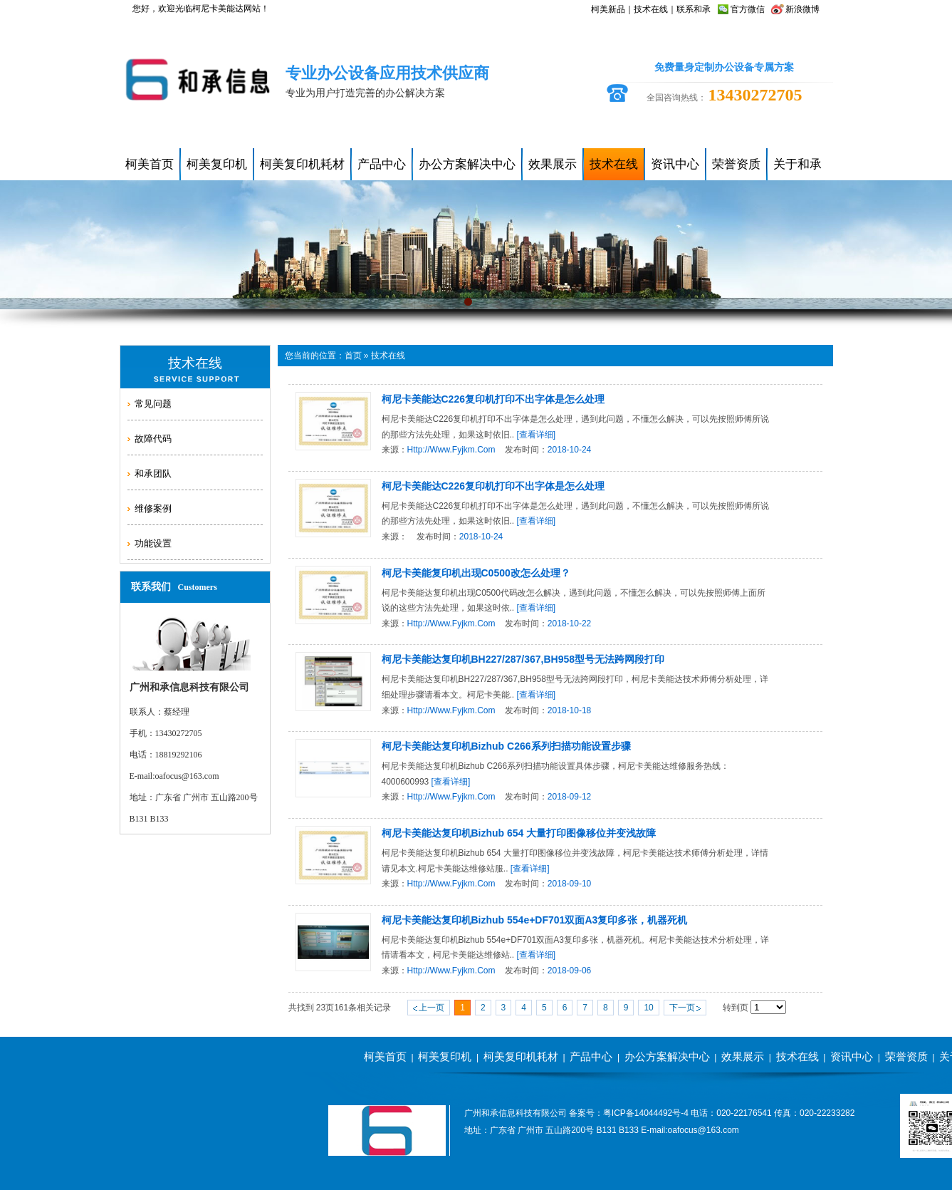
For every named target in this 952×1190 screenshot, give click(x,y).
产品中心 (591, 1056)
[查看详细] (536, 435)
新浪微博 (802, 9)
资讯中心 (851, 1056)
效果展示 (742, 1056)
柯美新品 (608, 9)
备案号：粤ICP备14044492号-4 (629, 1113)
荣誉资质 (906, 1056)
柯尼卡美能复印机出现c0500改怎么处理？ (476, 573)
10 (648, 1008)
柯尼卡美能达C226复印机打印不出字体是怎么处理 (493, 399)
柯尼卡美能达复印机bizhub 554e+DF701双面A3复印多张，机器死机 (535, 920)
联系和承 (693, 9)
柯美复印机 (444, 1056)
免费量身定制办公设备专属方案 (724, 67)
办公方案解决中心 (667, 1056)
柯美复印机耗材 (520, 1056)
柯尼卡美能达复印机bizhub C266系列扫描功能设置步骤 (506, 746)
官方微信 (748, 9)
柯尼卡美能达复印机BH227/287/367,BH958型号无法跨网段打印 (523, 659)
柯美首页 (385, 1056)
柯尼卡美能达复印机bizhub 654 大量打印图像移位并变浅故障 (519, 833)
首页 (353, 356)
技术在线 (651, 9)
